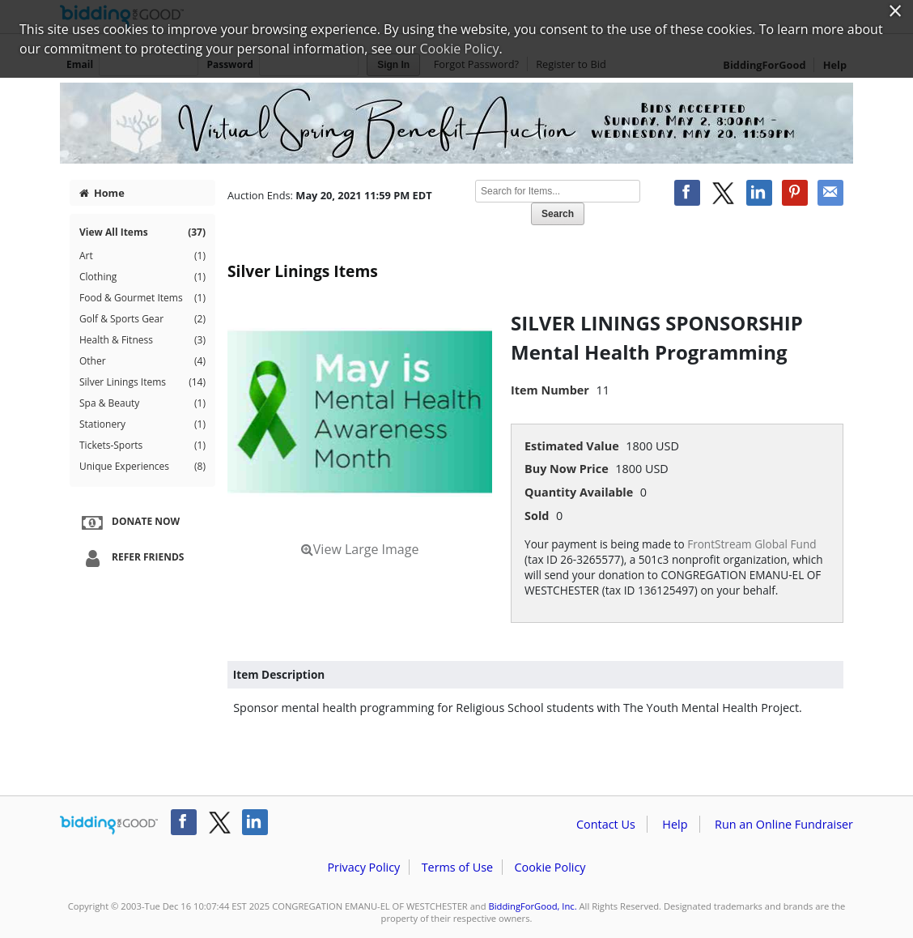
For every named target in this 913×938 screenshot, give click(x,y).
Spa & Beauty (142, 403)
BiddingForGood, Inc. (532, 906)
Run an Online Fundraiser (784, 824)
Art (142, 256)
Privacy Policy (363, 867)
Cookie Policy (549, 867)
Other (142, 361)
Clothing (142, 277)
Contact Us (605, 824)
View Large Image (360, 549)
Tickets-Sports (142, 445)
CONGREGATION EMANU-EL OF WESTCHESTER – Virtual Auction (456, 123)
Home (102, 192)
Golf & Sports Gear (142, 319)
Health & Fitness (142, 340)
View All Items (142, 232)
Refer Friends (131, 558)
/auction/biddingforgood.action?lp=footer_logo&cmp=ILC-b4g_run (109, 825)
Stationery (142, 424)
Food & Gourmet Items (142, 298)
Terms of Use (457, 867)
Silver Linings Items (142, 382)
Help (674, 824)
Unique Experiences (142, 466)
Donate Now (129, 522)
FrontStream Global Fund (751, 544)
